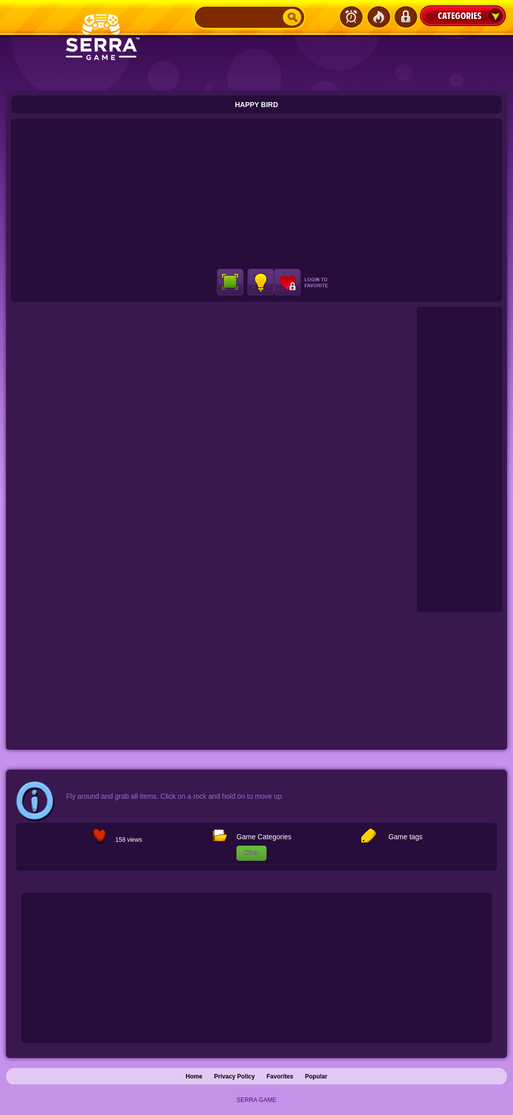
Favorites (280, 1076)
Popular (316, 1076)
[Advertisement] (256, 194)
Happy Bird (256, 105)
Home (194, 1076)
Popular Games (378, 17)
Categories (463, 15)
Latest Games (351, 17)
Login (405, 17)
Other (251, 853)
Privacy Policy (234, 1076)
